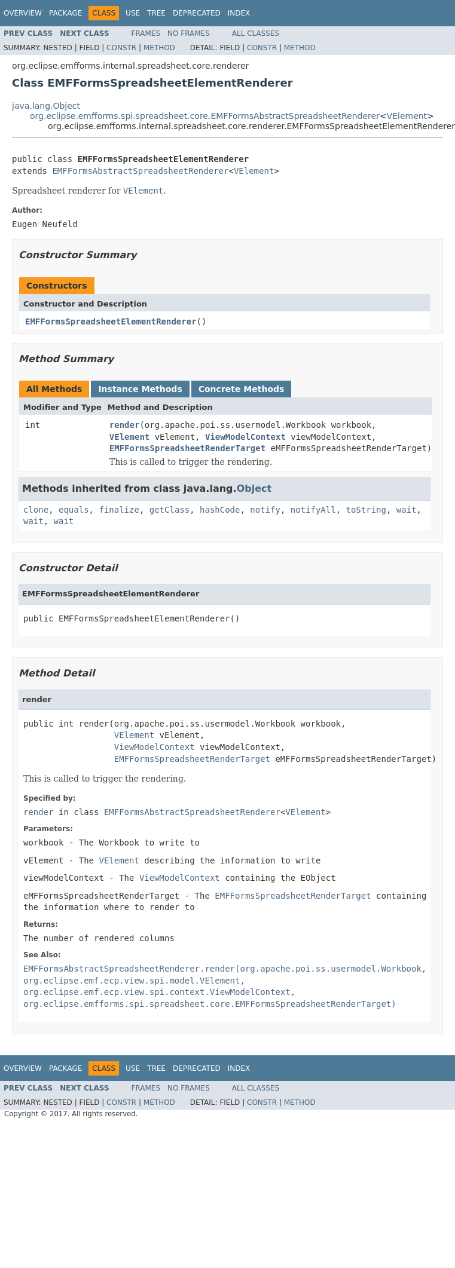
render (124, 425)
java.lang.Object (46, 106)
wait (406, 509)
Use (133, 13)
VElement (407, 116)
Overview (23, 13)
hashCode (220, 509)
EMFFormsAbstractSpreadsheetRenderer (140, 171)
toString (366, 509)
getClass (169, 509)
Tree (156, 13)
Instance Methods (140, 389)
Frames (146, 33)
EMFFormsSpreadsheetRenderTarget (187, 448)
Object (254, 488)
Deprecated (197, 13)
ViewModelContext (245, 437)
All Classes (255, 33)
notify (265, 509)
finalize (119, 509)
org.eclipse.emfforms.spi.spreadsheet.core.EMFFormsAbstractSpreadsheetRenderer (205, 116)
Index (239, 13)
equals (74, 509)
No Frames (188, 33)
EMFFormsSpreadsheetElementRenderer (111, 321)
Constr (121, 48)
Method (159, 48)
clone (35, 509)
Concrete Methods (242, 389)
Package (65, 13)
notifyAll (313, 509)
